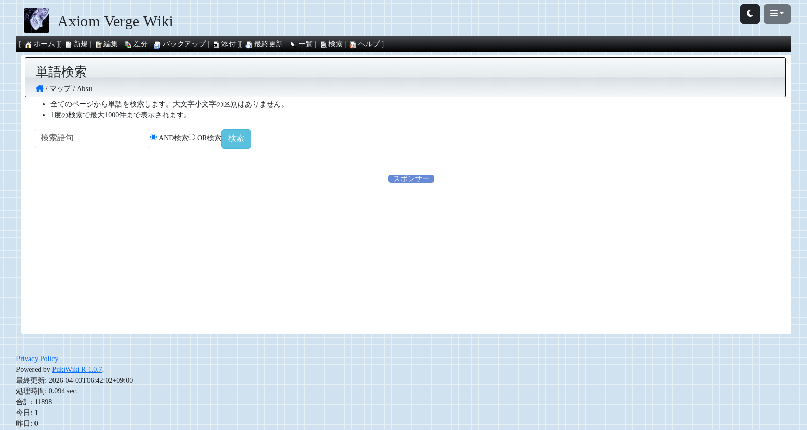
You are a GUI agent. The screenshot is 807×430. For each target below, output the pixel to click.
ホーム (39, 44)
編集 (106, 44)
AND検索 (187, 139)
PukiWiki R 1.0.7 (77, 370)
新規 (76, 44)
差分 (136, 44)
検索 (331, 44)
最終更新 (264, 44)
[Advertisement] (411, 257)
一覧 (301, 44)
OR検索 (222, 139)
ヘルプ (364, 44)
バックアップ (179, 44)
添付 (224, 44)
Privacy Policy (37, 360)
